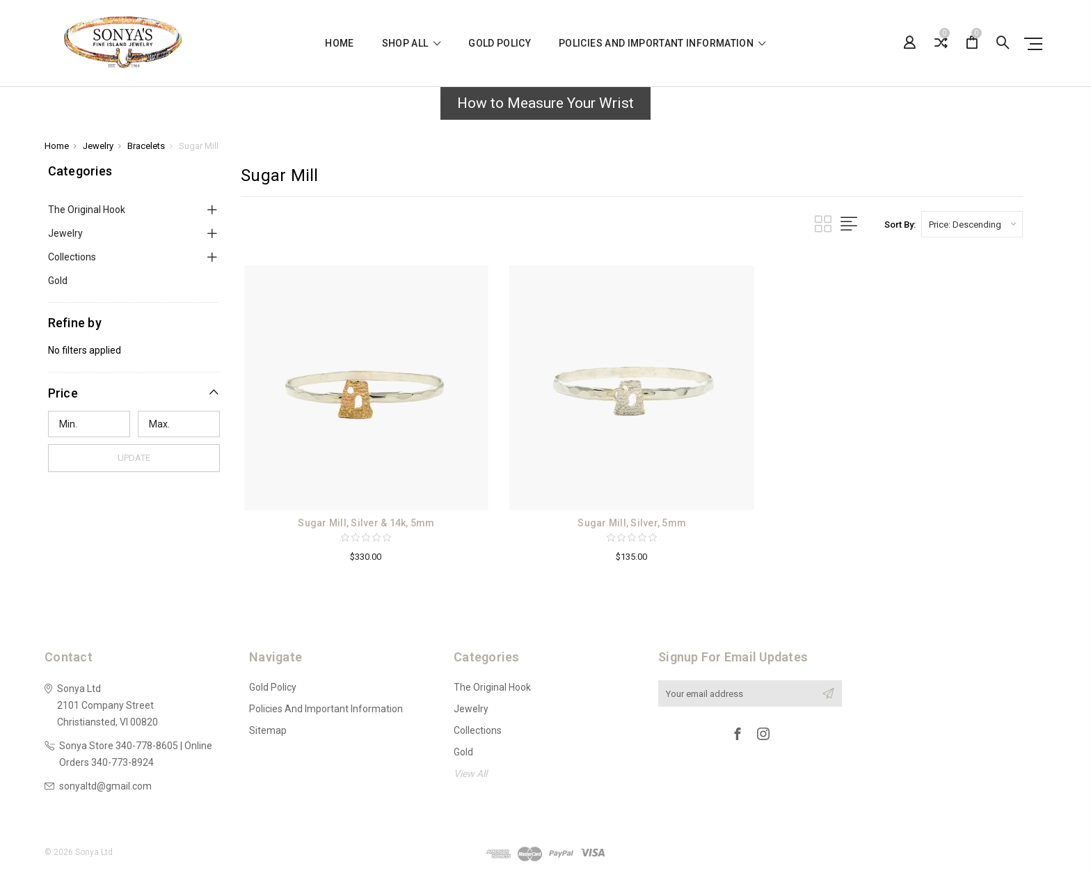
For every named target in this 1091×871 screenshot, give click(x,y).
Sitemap (268, 730)
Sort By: (900, 224)
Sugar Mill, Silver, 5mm (632, 522)
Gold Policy (499, 43)
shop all (411, 43)
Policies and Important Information (662, 43)
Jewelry (65, 233)
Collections (72, 256)
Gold (57, 280)
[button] (545, 107)
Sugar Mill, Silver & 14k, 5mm (366, 522)
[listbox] (972, 224)
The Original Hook (86, 209)
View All (470, 773)
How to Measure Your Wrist (545, 103)
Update (134, 458)
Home (339, 43)
